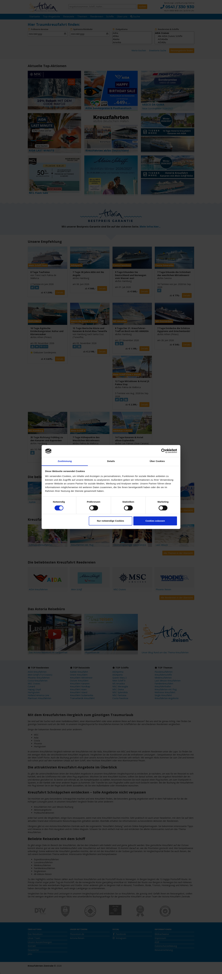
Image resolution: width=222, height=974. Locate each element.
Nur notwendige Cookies (110, 520)
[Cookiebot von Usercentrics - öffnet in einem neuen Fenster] (163, 451)
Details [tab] (111, 461)
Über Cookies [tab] (157, 461)
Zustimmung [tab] (65, 461)
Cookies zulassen (155, 520)
